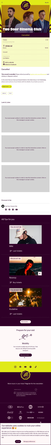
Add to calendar (8, 62)
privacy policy (28, 394)
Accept (18, 441)
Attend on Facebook (9, 64)
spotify (31, 367)
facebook (20, 367)
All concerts (25, 322)
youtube (25, 367)
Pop (10, 93)
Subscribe (36, 389)
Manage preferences (29, 441)
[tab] (24, 357)
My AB (46, 2)
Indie (4, 93)
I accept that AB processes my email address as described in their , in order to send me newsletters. (26, 394)
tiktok (36, 367)
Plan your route (25, 355)
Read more (7, 86)
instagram (15, 367)
